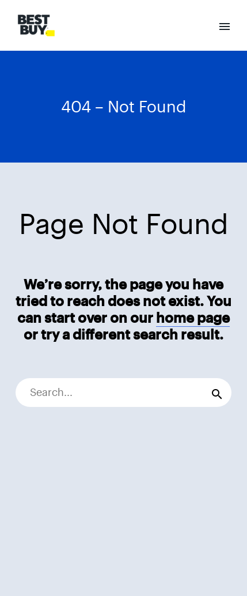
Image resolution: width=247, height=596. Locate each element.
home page (193, 318)
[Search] (123, 392)
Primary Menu (224, 26)
